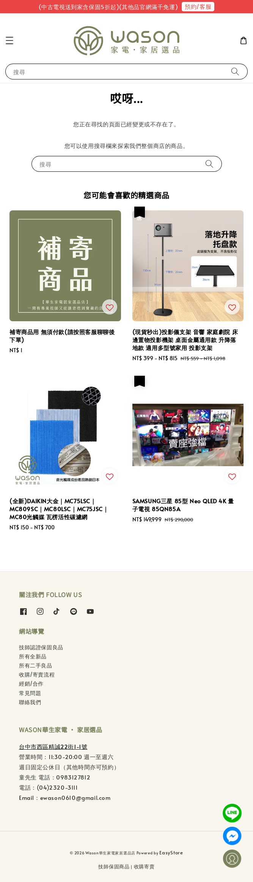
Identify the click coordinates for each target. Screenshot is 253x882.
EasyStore (171, 852)
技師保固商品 (113, 866)
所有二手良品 (35, 665)
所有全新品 (33, 656)
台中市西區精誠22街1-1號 (53, 746)
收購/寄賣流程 (37, 674)
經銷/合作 (31, 683)
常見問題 (30, 693)
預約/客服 (198, 6)
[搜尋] (235, 71)
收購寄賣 (144, 866)
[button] (9, 40)
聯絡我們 (30, 702)
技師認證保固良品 (41, 647)
